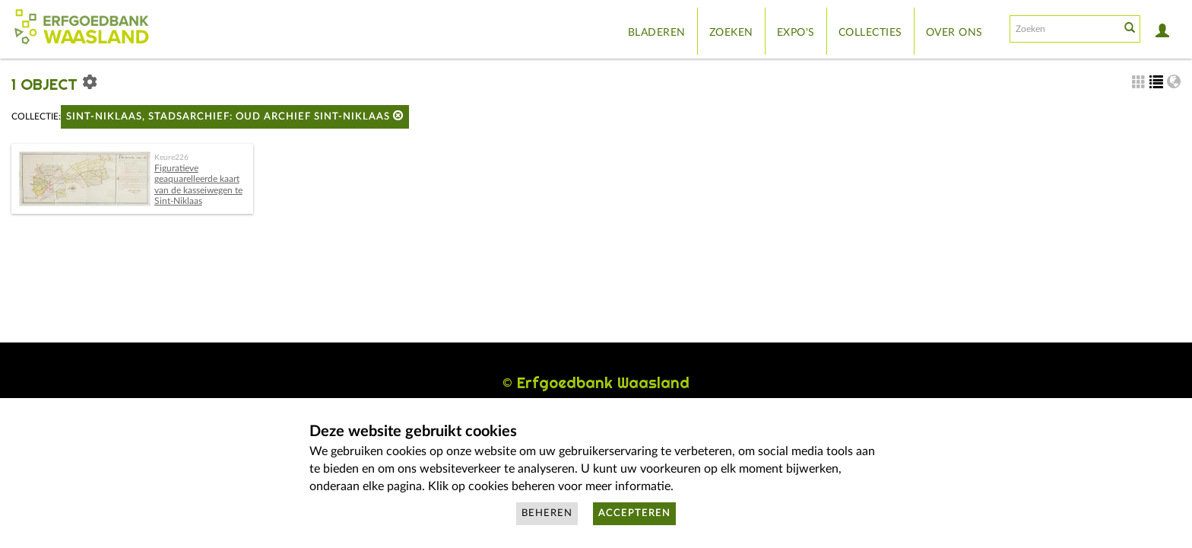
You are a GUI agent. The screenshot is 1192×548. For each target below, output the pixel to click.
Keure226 (171, 157)
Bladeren (657, 32)
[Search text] (1063, 29)
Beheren (547, 513)
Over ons (954, 32)
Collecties (870, 32)
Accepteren (634, 513)
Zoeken (731, 32)
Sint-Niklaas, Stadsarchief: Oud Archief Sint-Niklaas (235, 116)
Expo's (796, 32)
